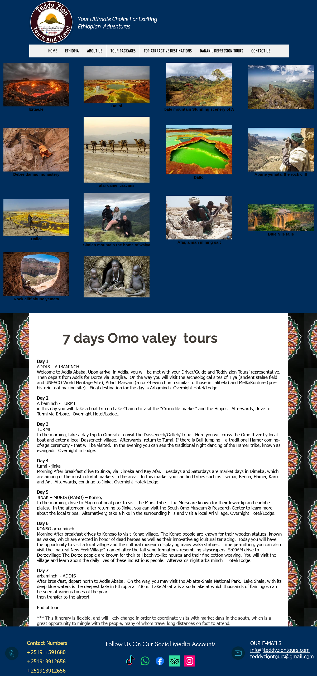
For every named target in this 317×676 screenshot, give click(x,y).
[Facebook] (159, 661)
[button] (123, 51)
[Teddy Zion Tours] (130, 661)
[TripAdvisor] (174, 661)
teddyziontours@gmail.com (282, 656)
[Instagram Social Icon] (189, 661)
